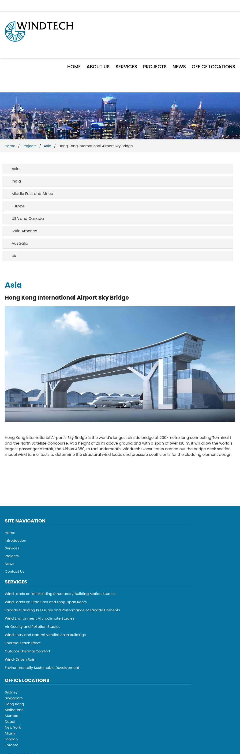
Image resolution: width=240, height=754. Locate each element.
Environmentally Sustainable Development (42, 667)
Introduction (15, 540)
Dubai (10, 721)
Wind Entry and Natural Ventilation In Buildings (45, 634)
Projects (155, 66)
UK (14, 256)
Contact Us (14, 571)
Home (74, 66)
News (179, 66)
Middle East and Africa (32, 193)
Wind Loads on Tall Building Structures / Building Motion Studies (60, 593)
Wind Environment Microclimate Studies (39, 618)
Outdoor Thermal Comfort (27, 651)
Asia (47, 145)
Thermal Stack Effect (23, 642)
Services (126, 66)
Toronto (11, 745)
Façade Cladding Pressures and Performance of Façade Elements (62, 610)
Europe (18, 206)
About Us (98, 66)
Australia (20, 243)
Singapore (14, 698)
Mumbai (12, 715)
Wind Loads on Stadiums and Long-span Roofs (45, 601)
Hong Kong (14, 703)
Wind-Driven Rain (20, 659)
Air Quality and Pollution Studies (32, 626)
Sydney (11, 692)
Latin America (25, 231)
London (11, 739)
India (16, 181)
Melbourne (14, 709)
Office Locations (213, 66)
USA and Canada (28, 218)
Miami (10, 733)
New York (13, 727)
